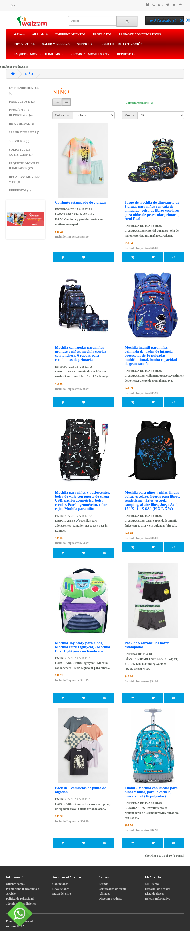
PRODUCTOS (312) (22, 101)
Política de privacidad (20, 898)
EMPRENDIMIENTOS (70, 34)
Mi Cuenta (152, 884)
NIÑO (29, 74)
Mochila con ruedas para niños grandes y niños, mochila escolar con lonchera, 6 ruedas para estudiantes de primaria (80, 353)
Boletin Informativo (157, 898)
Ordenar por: (63, 115)
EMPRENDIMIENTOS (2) (24, 90)
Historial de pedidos (158, 888)
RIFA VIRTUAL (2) (21, 123)
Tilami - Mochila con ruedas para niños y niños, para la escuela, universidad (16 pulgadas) (151, 792)
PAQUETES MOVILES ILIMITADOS (38, 54)
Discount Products (110, 898)
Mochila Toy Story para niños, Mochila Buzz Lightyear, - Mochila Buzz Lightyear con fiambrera (82, 647)
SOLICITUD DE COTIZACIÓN (121, 44)
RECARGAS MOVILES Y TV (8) (24, 179)
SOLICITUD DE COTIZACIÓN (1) (21, 152)
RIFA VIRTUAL (24, 44)
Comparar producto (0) (139, 102)
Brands (103, 884)
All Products (40, 34)
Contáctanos (60, 884)
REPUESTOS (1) (20, 190)
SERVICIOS (85, 44)
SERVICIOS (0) (19, 141)
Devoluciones (60, 888)
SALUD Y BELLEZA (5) (24, 132)
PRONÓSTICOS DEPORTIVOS (140, 34)
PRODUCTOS (102, 34)
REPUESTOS (126, 54)
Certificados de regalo (112, 888)
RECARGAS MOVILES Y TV (90, 54)
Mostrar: (130, 115)
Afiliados (104, 893)
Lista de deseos (154, 893)
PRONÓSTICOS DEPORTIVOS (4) (21, 112)
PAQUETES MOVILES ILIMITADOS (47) (24, 166)
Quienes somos (15, 884)
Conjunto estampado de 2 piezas (80, 202)
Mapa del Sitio (61, 893)
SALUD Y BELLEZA (56, 44)
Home (19, 34)
